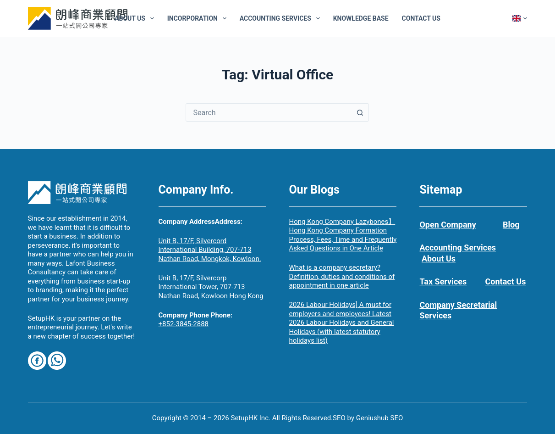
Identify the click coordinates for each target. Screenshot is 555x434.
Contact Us (421, 18)
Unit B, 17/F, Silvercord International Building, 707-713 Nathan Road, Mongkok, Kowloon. (210, 250)
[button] (519, 18)
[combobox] (268, 112)
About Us (136, 18)
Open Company (447, 224)
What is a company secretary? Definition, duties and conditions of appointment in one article (342, 276)
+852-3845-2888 (184, 324)
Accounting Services (282, 18)
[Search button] (359, 112)
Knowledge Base (361, 18)
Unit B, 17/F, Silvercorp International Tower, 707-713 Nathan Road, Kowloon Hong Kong (211, 287)
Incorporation (198, 18)
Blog (511, 224)
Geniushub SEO (379, 418)
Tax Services (443, 281)
